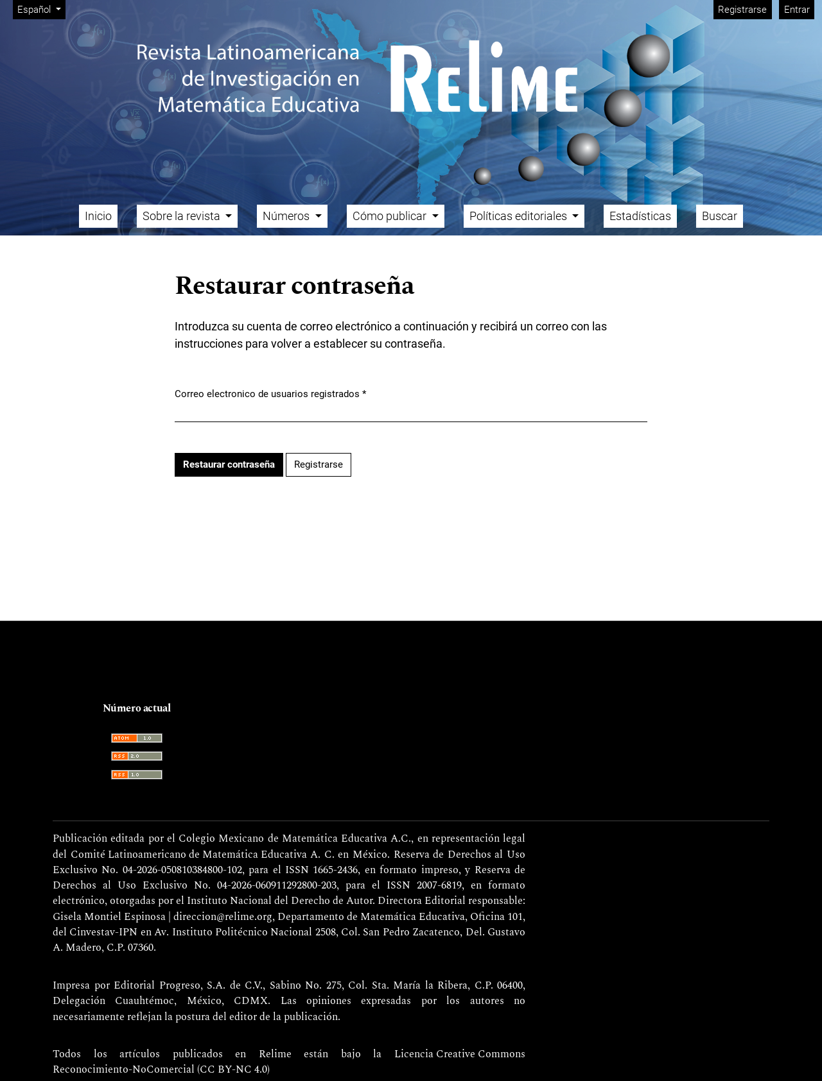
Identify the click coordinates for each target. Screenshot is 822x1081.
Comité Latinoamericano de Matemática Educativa (189, 855)
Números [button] (287, 216)
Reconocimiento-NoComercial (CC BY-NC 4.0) (161, 1070)
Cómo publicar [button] (391, 216)
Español (41, 8)
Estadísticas (640, 216)
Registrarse (742, 9)
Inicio (98, 216)
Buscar (719, 216)
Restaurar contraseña (229, 464)
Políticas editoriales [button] (519, 216)
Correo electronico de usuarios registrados (270, 393)
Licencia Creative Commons (459, 1054)
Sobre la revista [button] (183, 216)
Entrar (797, 9)
